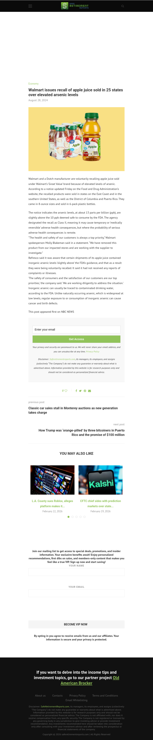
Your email (76, 591)
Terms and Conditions (105, 695)
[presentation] (58, 609)
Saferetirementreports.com (62, 359)
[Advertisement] (76, 42)
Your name (76, 570)
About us (40, 695)
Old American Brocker (90, 680)
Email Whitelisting (76, 700)
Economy (33, 83)
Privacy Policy (92, 351)
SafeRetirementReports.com (55, 706)
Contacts (57, 695)
